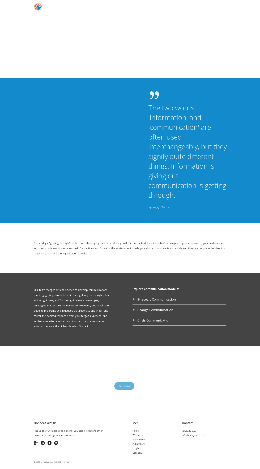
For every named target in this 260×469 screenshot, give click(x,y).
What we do (139, 439)
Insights (137, 448)
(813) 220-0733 (189, 430)
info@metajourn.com (193, 435)
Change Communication (153, 310)
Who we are (139, 435)
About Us (107, 7)
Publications (139, 443)
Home (90, 7)
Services (158, 7)
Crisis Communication (151, 320)
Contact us (218, 7)
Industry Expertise (133, 7)
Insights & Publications (187, 7)
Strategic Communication (154, 299)
